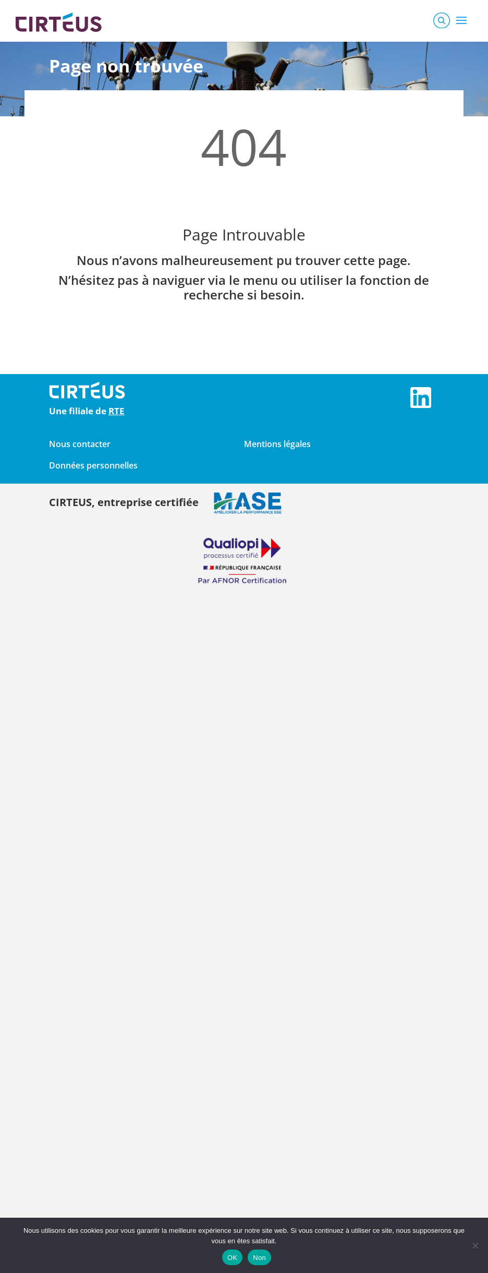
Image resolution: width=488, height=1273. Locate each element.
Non (259, 1258)
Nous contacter (80, 444)
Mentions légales (277, 444)
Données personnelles (93, 465)
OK (232, 1258)
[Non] (475, 1245)
